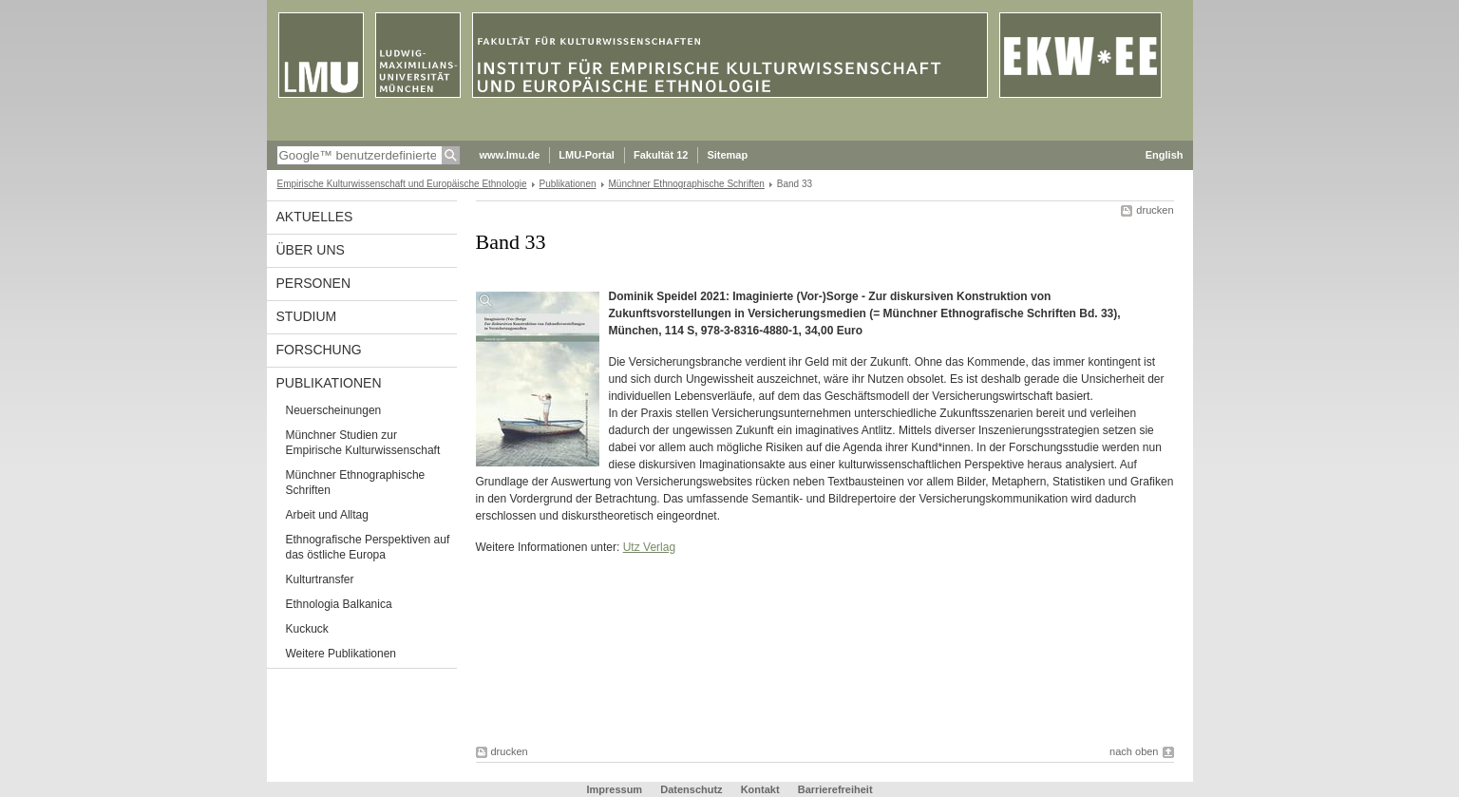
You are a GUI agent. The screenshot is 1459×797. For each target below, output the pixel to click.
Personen (313, 283)
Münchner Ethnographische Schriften (687, 184)
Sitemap (727, 155)
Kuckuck (307, 629)
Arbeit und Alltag (327, 515)
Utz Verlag (649, 547)
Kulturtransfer (320, 579)
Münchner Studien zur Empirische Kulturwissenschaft (363, 442)
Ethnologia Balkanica (339, 604)
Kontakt (760, 789)
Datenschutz (691, 789)
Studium (306, 316)
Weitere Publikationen (341, 653)
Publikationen (568, 184)
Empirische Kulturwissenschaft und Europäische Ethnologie (402, 184)
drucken (1154, 210)
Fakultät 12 (661, 155)
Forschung (319, 349)
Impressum (614, 789)
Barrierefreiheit (835, 789)
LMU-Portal (587, 155)
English (1165, 155)
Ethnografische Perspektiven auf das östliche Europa (368, 547)
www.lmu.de (510, 155)
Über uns (310, 249)
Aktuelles (314, 216)
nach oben (1133, 751)
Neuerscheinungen (334, 410)
